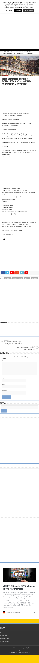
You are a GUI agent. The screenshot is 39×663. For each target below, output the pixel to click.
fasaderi (7, 278)
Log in (2, 632)
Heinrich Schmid (17, 278)
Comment (5, 361)
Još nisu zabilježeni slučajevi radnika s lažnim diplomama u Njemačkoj (14, 343)
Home (2, 52)
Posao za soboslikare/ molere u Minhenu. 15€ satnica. (25, 348)
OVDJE (20, 230)
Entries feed (3, 635)
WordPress (17, 648)
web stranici (28, 138)
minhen (27, 278)
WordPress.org (4, 641)
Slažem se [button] (18, 10)
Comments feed (4, 638)
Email (4, 384)
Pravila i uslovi (29, 10)
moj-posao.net (9, 234)
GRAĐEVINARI (9, 52)
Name (4, 378)
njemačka (35, 278)
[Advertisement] (16, 99)
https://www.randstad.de (12, 119)
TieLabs (30, 648)
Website (4, 390)
